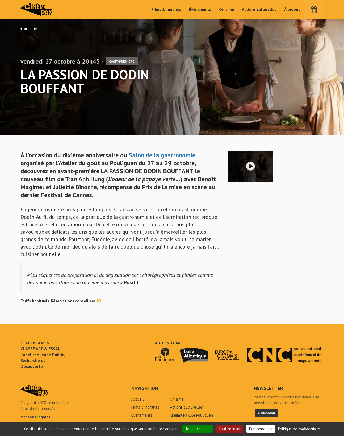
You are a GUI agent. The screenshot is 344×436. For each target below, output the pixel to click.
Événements (200, 9)
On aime (226, 9)
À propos (292, 9)
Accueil (137, 399)
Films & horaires (166, 9)
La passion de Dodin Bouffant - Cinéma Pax (34, 390)
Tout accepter (197, 428)
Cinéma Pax (36, 9)
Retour (28, 29)
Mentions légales (35, 416)
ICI (99, 300)
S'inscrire (266, 412)
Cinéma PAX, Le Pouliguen (191, 415)
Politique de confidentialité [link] (299, 428)
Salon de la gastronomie (162, 155)
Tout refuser (229, 428)
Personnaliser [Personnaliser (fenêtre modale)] (261, 428)
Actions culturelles (259, 9)
